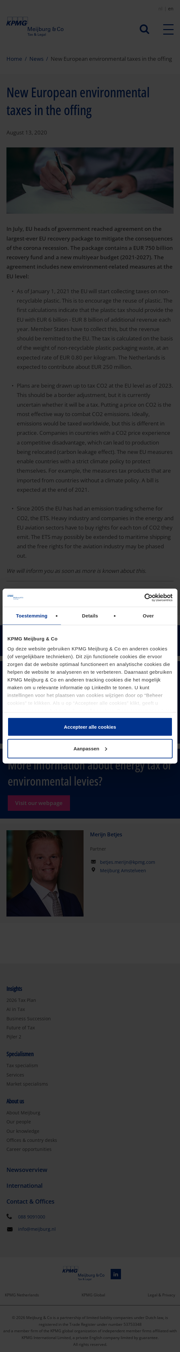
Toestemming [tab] (32, 615)
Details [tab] (90, 615)
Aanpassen (90, 748)
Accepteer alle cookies (90, 726)
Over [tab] (148, 615)
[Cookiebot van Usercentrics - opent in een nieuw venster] (144, 598)
